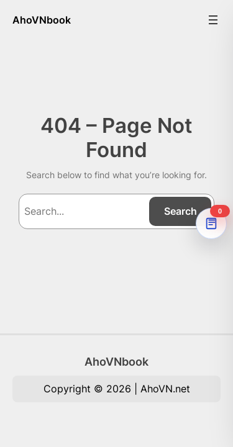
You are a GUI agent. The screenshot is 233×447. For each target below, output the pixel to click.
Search (180, 211)
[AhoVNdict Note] (211, 223)
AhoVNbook (41, 20)
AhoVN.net (165, 388)
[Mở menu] (213, 19)
